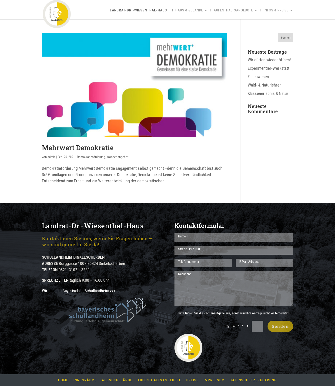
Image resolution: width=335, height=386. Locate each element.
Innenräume (85, 380)
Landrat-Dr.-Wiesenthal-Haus (138, 10)
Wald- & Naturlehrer (264, 85)
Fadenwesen (258, 76)
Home (63, 380)
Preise (192, 380)
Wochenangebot (117, 157)
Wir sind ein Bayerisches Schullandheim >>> (79, 290)
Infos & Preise (276, 10)
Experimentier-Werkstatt (268, 68)
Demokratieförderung (91, 157)
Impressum (214, 380)
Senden (280, 326)
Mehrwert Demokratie (78, 147)
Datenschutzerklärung (253, 380)
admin (51, 157)
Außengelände (117, 380)
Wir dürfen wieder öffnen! (269, 59)
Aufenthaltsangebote (233, 10)
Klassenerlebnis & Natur (268, 93)
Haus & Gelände (189, 10)
